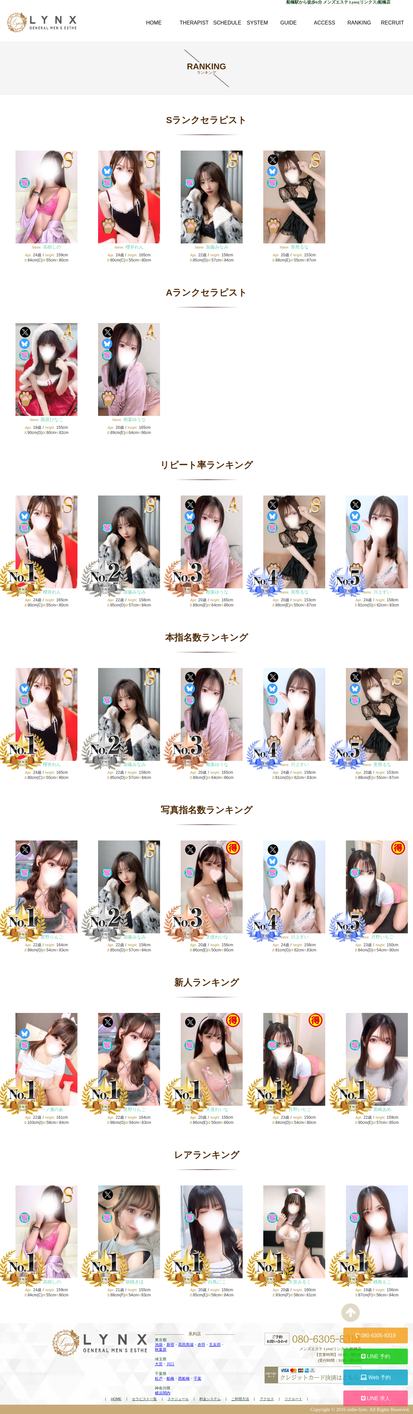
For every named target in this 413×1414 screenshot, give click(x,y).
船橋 (170, 1378)
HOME (116, 1399)
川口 (170, 1364)
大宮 (159, 1364)
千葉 (197, 1378)
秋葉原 (160, 1349)
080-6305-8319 (376, 1335)
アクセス (267, 1399)
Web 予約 (375, 1377)
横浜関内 (162, 1393)
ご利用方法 (240, 1399)
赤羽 (201, 1344)
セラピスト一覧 (144, 1399)
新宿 (170, 1344)
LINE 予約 (375, 1356)
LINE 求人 (375, 1398)
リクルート (293, 1399)
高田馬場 (186, 1344)
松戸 (159, 1378)
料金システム (210, 1399)
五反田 (215, 1344)
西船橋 (184, 1378)
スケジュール (178, 1399)
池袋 (159, 1344)
